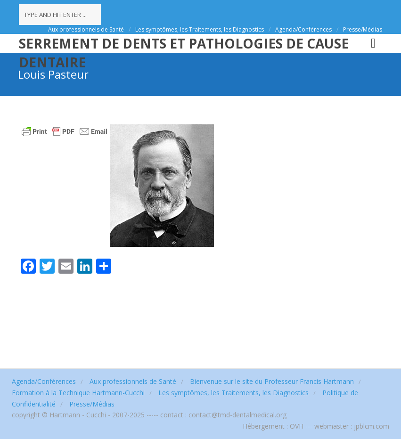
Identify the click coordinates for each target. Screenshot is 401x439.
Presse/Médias (362, 29)
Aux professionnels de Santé (86, 29)
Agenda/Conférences (303, 29)
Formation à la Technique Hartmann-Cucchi (78, 392)
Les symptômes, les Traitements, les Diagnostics (199, 29)
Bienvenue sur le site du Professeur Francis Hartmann (272, 381)
